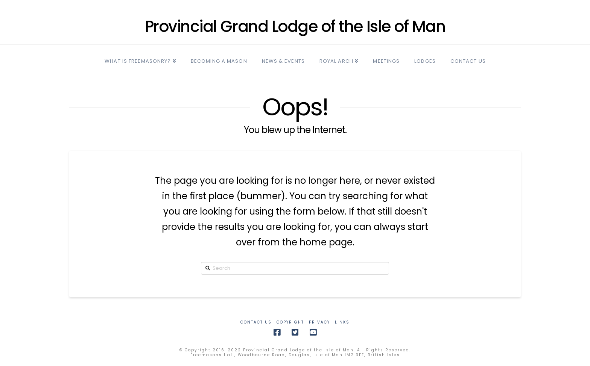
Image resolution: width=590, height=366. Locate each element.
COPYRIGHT (290, 322)
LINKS (342, 322)
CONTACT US (256, 322)
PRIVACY (319, 322)
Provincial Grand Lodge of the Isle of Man (295, 27)
